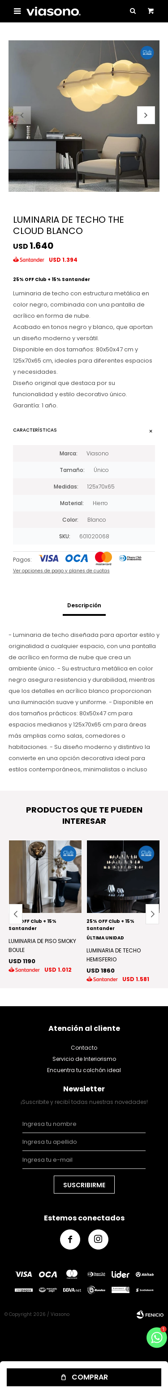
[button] (146, 115)
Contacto (84, 1047)
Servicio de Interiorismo (84, 1059)
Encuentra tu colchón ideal (84, 1070)
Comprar (90, 1377)
